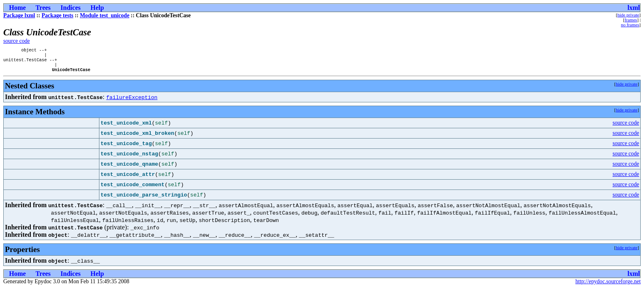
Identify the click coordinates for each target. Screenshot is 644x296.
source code (16, 41)
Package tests (57, 15)
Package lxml (19, 15)
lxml (634, 7)
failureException (132, 101)
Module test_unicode (104, 15)
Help (97, 7)
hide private (628, 14)
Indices (70, 7)
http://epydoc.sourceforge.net (608, 285)
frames (631, 19)
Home (17, 7)
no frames (630, 24)
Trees (43, 7)
